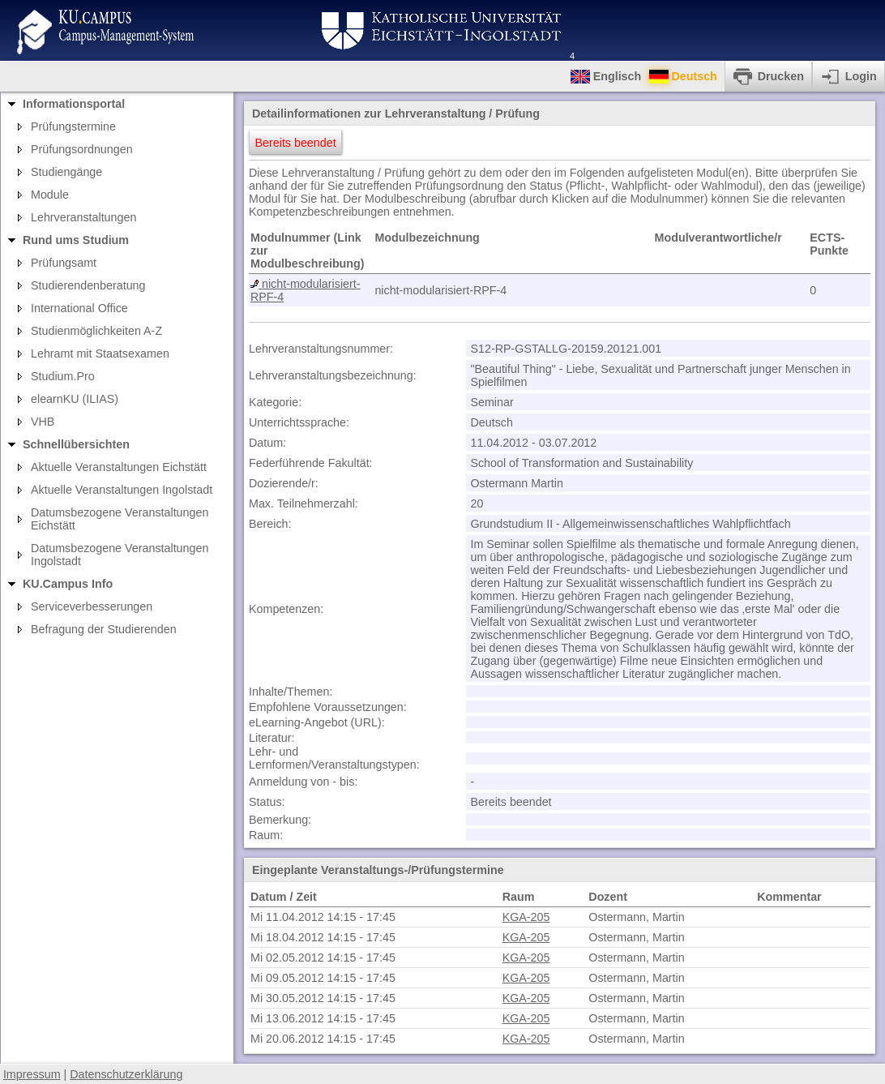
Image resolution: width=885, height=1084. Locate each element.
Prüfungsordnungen (82, 149)
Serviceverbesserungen (91, 606)
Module (50, 194)
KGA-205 (526, 916)
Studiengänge (66, 171)
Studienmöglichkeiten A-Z (96, 330)
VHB (42, 421)
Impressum (32, 1074)
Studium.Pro (63, 376)
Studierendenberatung (88, 285)
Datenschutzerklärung (126, 1074)
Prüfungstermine (73, 126)
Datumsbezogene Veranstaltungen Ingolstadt (119, 555)
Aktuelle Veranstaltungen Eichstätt (119, 467)
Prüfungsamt (63, 262)
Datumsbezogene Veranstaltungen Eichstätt (119, 519)
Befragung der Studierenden (104, 629)
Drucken (781, 76)
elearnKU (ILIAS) (74, 398)
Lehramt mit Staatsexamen (100, 353)
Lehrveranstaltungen (83, 217)
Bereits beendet (295, 142)
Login (861, 76)
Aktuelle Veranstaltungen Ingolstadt (121, 489)
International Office (79, 308)
